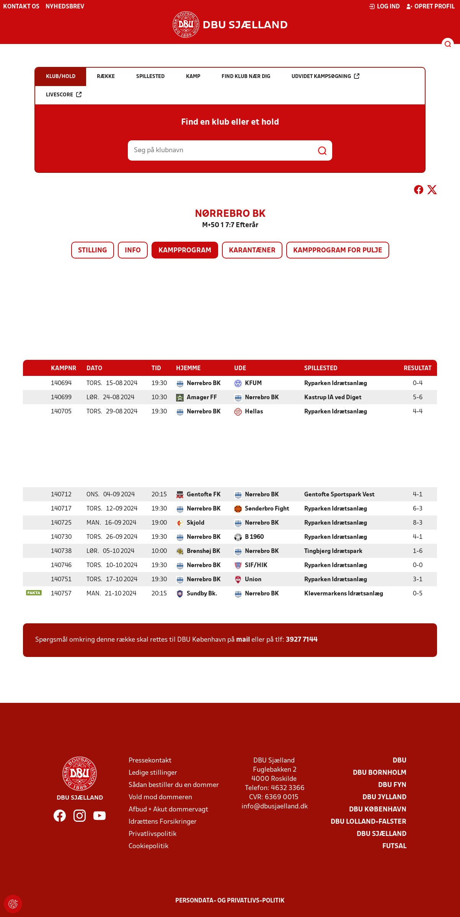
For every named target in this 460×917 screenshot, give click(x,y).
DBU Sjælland (381, 834)
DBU (399, 760)
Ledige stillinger (153, 772)
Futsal (394, 846)
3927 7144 (302, 639)
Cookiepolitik (148, 846)
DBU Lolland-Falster (368, 821)
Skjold (195, 522)
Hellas (254, 411)
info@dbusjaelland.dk (274, 806)
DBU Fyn (392, 785)
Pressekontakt (150, 760)
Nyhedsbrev (65, 7)
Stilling (92, 250)
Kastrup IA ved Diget (333, 397)
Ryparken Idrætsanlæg (335, 383)
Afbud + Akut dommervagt (168, 809)
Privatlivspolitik (152, 834)
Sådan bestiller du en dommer (174, 785)
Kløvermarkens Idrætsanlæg (343, 593)
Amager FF (202, 397)
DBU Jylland (384, 797)
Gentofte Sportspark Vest (339, 494)
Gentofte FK (204, 494)
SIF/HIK (256, 565)
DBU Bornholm (379, 772)
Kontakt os (21, 7)
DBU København (377, 809)
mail (243, 639)
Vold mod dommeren (160, 797)
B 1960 (254, 537)
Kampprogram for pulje (337, 250)
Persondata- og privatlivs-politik (230, 900)
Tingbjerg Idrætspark (333, 551)
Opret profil (430, 6)
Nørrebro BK (204, 383)
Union (253, 579)
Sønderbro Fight (267, 508)
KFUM (253, 383)
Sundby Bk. (202, 593)
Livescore (64, 95)
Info (133, 250)
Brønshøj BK (203, 551)
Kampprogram (184, 250)
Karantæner (252, 250)
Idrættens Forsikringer (163, 821)
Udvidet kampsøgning (325, 76)
